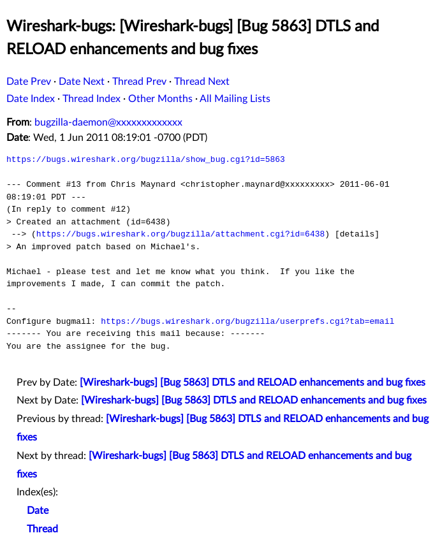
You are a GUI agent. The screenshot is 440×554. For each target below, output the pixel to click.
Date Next (82, 82)
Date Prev (28, 82)
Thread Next (202, 82)
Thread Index (91, 99)
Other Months (160, 99)
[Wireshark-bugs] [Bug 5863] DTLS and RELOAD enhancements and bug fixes (252, 382)
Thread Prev (139, 82)
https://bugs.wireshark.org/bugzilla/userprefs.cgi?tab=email (247, 321)
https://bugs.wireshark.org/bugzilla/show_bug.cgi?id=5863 (145, 159)
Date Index (30, 99)
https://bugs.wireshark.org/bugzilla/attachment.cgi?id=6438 (180, 234)
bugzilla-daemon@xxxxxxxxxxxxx (108, 122)
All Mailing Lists (235, 99)
